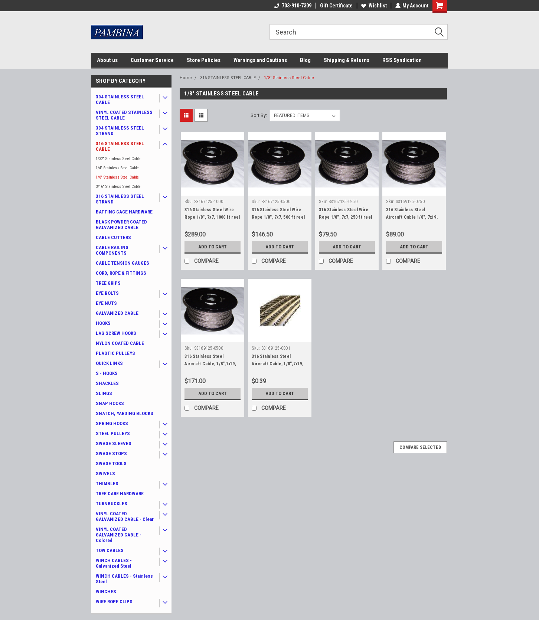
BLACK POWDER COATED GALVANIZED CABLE (121, 224)
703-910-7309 (292, 6)
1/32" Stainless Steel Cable (118, 158)
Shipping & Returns (346, 60)
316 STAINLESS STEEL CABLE (120, 146)
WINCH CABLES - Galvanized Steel (114, 563)
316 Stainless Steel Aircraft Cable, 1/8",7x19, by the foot (277, 364)
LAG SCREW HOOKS (116, 333)
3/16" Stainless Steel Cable (118, 186)
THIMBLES (107, 483)
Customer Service (152, 60)
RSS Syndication (402, 60)
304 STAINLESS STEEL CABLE (120, 99)
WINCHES (106, 591)
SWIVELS (105, 473)
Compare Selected (420, 447)
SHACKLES (107, 383)
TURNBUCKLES (111, 503)
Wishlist (373, 6)
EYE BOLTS (107, 293)
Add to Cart (212, 247)
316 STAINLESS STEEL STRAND (120, 199)
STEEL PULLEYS (113, 433)
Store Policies (203, 60)
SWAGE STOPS (111, 453)
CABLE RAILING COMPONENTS (112, 250)
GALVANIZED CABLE (117, 313)
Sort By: (259, 115)
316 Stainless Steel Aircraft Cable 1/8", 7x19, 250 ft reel (412, 217)
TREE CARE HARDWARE (120, 493)
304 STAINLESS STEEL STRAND (120, 130)
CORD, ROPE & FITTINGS (121, 273)
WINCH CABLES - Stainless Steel (124, 578)
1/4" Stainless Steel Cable (117, 168)
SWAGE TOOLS (111, 463)
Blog (305, 60)
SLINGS (104, 393)
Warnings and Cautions (260, 60)
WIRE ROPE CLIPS (114, 601)
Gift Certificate (336, 6)
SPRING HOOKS (112, 423)
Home (186, 77)
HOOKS (103, 323)
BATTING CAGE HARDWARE (124, 212)
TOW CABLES (110, 550)
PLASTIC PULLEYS (115, 353)
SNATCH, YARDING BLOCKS (124, 413)
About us (107, 60)
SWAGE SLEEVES (113, 443)
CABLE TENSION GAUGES (122, 263)
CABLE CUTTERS (113, 237)
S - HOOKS (107, 373)
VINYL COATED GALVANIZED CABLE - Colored (118, 534)
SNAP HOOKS (110, 403)
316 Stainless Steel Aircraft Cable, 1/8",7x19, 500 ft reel (210, 364)
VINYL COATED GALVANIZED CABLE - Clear (125, 516)
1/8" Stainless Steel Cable (117, 177)
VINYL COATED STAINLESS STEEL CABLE (124, 115)
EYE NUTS (106, 303)
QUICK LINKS (109, 363)
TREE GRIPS (108, 283)
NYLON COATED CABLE (120, 343)
